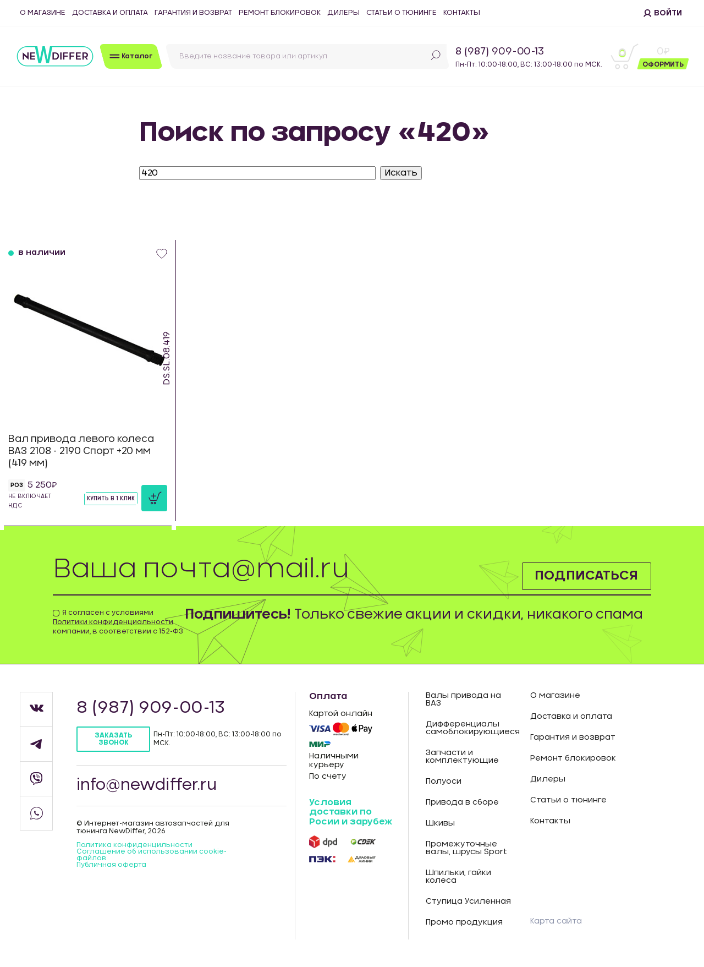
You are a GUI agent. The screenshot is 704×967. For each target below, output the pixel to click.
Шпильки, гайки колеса (458, 876)
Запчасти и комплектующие (462, 756)
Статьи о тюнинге (401, 13)
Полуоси (443, 781)
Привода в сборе (462, 802)
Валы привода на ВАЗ (463, 699)
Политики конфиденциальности (113, 622)
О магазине (42, 13)
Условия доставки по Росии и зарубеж (350, 812)
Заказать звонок (113, 739)
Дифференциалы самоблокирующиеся (470, 728)
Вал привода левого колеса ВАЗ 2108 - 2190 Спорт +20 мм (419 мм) (81, 451)
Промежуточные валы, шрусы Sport (466, 848)
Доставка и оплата (110, 13)
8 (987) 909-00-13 (499, 52)
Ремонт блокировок (280, 13)
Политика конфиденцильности (134, 845)
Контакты (461, 13)
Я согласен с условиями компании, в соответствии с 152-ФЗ (118, 622)
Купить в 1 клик (111, 498)
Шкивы (440, 823)
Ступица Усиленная (468, 901)
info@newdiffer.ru (146, 785)
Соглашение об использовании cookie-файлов (151, 854)
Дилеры (343, 13)
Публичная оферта (111, 864)
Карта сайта (556, 921)
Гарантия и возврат (193, 13)
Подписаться (585, 575)
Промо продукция (464, 922)
